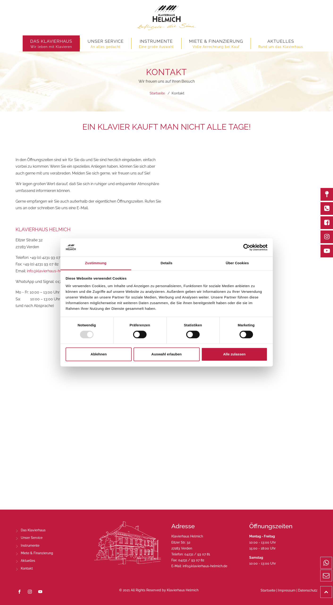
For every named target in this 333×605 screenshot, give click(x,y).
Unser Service (31, 538)
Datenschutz (307, 590)
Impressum (286, 590)
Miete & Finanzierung (37, 553)
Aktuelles (28, 560)
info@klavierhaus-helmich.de (52, 271)
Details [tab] (167, 263)
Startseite (268, 590)
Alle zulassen (234, 354)
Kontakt (27, 568)
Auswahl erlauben (166, 354)
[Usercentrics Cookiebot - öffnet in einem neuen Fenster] (246, 247)
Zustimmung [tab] (95, 263)
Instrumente (30, 545)
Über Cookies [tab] (237, 263)
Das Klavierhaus (33, 530)
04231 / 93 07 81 (197, 554)
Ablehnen (99, 354)
